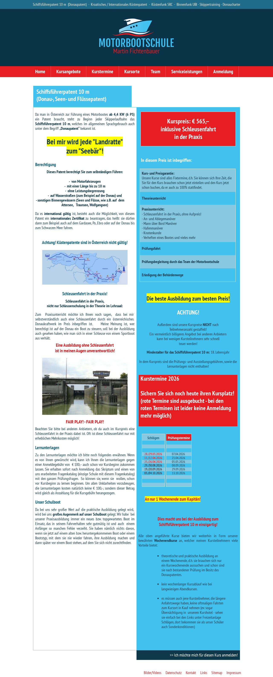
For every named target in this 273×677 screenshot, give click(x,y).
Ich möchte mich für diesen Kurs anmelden (205, 655)
